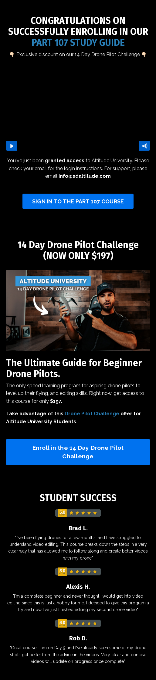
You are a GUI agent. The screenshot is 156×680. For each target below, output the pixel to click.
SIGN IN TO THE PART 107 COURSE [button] (78, 201)
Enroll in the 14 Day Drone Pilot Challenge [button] (78, 452)
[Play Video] (11, 146)
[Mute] (144, 146)
